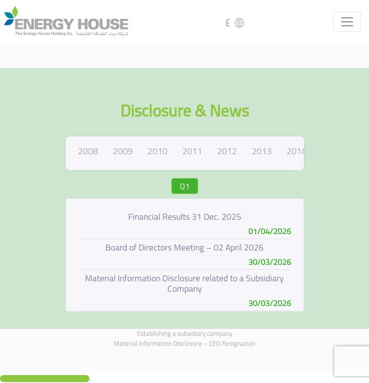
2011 (192, 151)
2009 (123, 151)
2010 (157, 151)
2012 (227, 151)
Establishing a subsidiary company (184, 333)
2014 (296, 151)
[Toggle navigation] (347, 22)
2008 (88, 151)
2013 (262, 151)
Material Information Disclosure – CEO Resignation (184, 343)
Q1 (185, 186)
